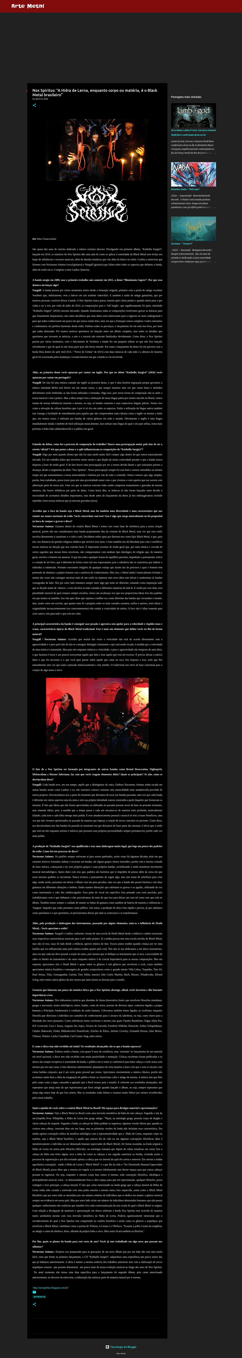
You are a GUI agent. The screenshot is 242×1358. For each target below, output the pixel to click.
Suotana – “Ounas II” (182, 243)
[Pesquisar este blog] (220, 6)
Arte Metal (27, 6)
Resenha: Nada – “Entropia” (185, 189)
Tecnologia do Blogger (121, 1346)
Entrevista (39, 1297)
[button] (34, 105)
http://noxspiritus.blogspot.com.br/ (51, 1287)
